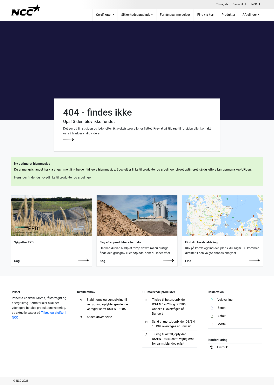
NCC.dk (256, 4)
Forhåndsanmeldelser (175, 15)
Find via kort (205, 15)
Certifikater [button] (104, 15)
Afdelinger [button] (250, 15)
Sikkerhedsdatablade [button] (135, 15)
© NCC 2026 (20, 380)
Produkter (228, 15)
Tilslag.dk (222, 4)
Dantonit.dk (240, 4)
